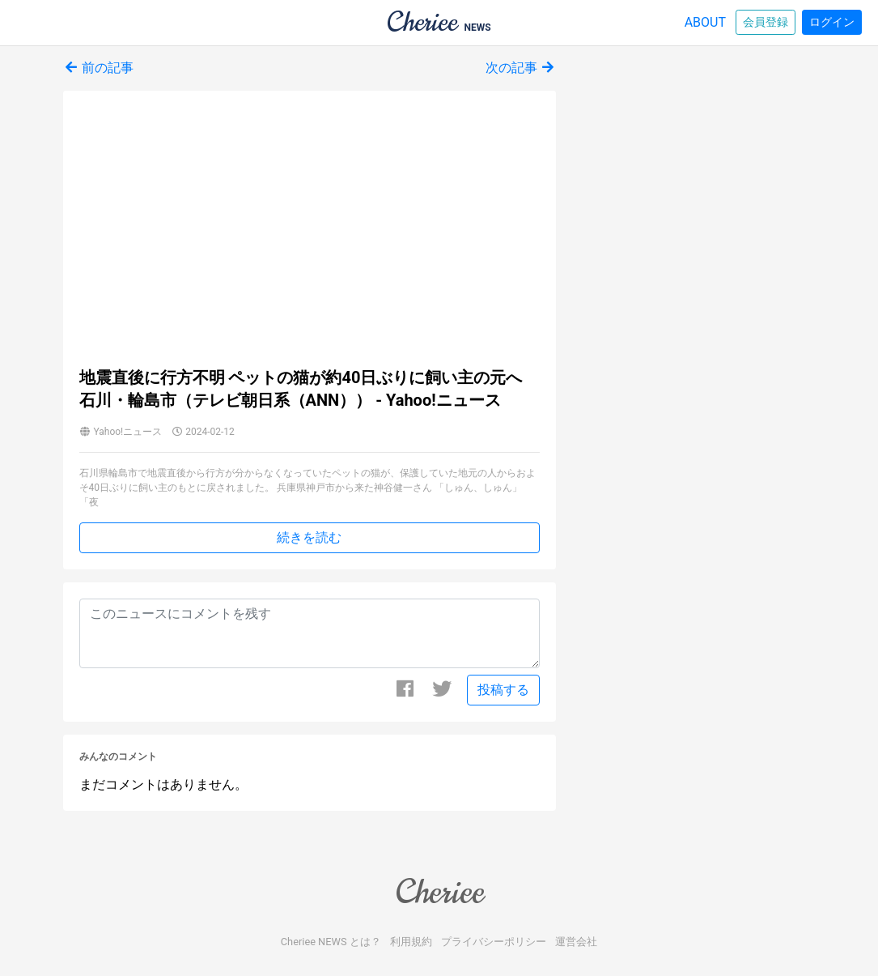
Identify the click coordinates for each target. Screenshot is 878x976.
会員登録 (765, 21)
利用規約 (411, 942)
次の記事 (521, 67)
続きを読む (309, 537)
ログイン (832, 21)
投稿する (503, 689)
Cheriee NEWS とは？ (331, 942)
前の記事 (98, 67)
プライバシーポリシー (493, 942)
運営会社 (576, 942)
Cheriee (439, 891)
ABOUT (705, 22)
